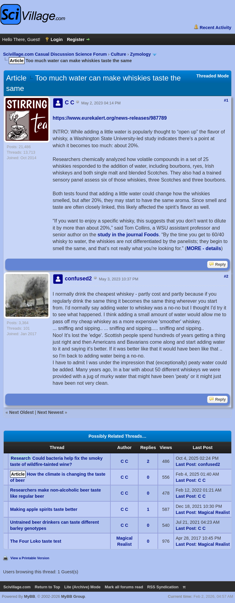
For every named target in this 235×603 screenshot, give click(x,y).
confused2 (209, 464)
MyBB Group (73, 596)
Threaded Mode (212, 75)
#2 (226, 276)
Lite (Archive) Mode (82, 587)
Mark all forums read (124, 587)
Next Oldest (21, 412)
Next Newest (50, 412)
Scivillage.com (17, 587)
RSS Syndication (162, 587)
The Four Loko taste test (35, 541)
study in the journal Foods (128, 234)
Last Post (186, 464)
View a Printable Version (29, 558)
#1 (226, 100)
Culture (118, 54)
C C (124, 461)
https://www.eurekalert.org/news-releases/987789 (110, 118)
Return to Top (47, 587)
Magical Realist (214, 512)
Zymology (140, 54)
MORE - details (204, 248)
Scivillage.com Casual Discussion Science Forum (55, 54)
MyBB (29, 596)
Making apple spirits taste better (43, 509)
